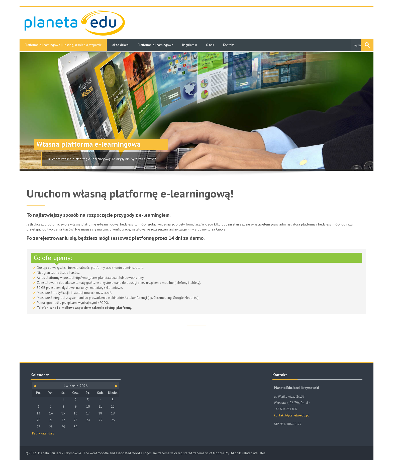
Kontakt (228, 45)
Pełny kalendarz (43, 433)
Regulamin (189, 45)
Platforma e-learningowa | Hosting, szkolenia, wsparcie (63, 45)
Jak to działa (120, 45)
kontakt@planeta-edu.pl (291, 415)
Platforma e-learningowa (155, 45)
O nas (210, 45)
